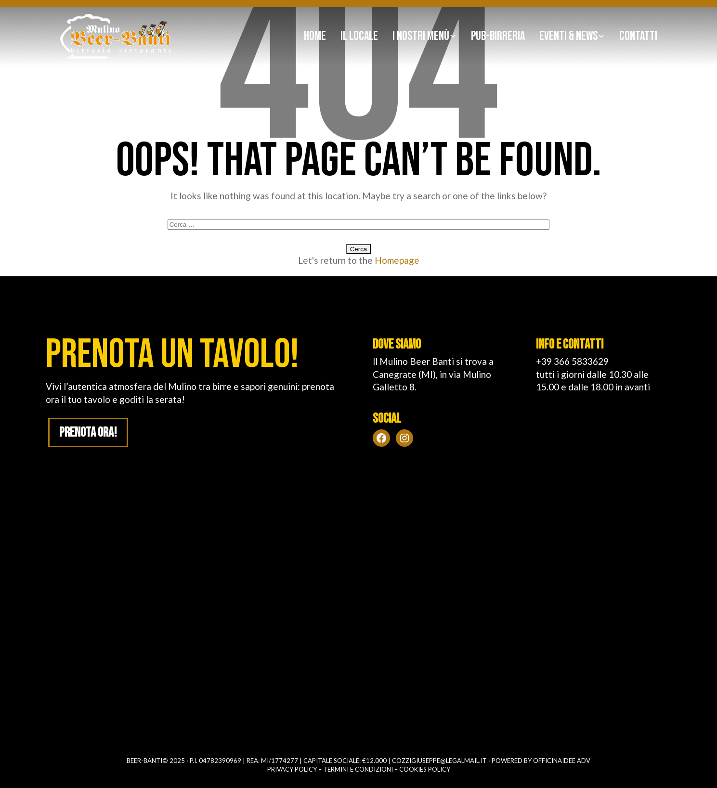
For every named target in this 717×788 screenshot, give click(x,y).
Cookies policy (424, 769)
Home (315, 36)
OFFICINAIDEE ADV (561, 760)
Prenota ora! (88, 433)
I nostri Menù (420, 36)
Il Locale (359, 36)
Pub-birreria (498, 36)
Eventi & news (568, 36)
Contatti (638, 36)
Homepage (397, 260)
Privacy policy (292, 769)
